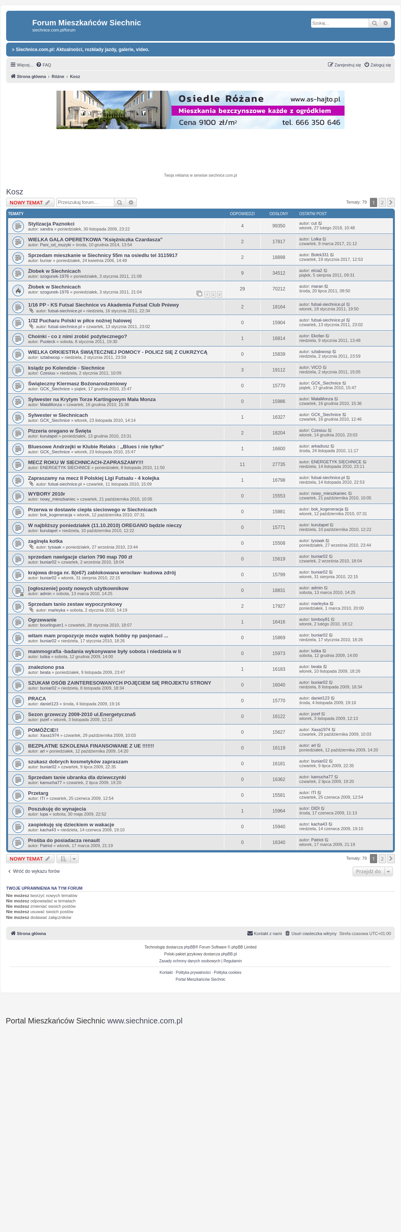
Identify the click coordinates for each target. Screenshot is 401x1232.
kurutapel (48, 436)
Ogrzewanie (42, 620)
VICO (316, 367)
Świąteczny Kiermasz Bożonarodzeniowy (77, 383)
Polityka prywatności (193, 972)
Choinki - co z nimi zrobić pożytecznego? (77, 336)
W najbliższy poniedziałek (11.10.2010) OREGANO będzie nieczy (105, 525)
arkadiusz (320, 446)
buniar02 (48, 562)
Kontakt (166, 972)
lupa (44, 814)
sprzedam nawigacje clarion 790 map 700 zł (80, 557)
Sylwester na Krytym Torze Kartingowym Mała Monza (92, 399)
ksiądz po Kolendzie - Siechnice (66, 368)
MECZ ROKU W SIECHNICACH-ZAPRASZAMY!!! (85, 462)
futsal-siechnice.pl (64, 310)
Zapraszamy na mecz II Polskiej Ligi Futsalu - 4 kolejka (93, 478)
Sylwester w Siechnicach (58, 415)
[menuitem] (43, 65)
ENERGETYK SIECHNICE (65, 467)
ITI (42, 798)
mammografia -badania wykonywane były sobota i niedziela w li (104, 651)
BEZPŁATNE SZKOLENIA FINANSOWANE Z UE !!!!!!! (91, 746)
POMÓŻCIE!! (43, 730)
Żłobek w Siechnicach (54, 271)
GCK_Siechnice (55, 388)
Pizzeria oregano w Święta (59, 431)
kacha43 (48, 829)
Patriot (46, 845)
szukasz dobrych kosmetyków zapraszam (78, 761)
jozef (44, 719)
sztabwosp (50, 357)
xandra (46, 229)
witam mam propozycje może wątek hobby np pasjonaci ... (98, 635)
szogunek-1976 (54, 276)
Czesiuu (47, 373)
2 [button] (382, 202)
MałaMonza (51, 404)
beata (45, 672)
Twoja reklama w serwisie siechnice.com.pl (200, 175)
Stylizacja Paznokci (51, 224)
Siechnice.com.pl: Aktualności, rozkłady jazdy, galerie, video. (80, 49)
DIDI (315, 808)
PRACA (37, 698)
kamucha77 (51, 782)
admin (45, 593)
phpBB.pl (229, 954)
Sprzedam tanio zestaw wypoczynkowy (75, 604)
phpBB (190, 947)
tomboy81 (320, 619)
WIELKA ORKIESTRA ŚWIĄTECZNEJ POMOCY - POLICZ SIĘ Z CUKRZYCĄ (117, 352)
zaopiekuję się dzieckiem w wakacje (71, 824)
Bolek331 (320, 254)
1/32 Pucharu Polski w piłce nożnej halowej (80, 320)
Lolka (316, 239)
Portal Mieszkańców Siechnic (200, 979)
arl (42, 751)
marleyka (56, 610)
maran (317, 286)
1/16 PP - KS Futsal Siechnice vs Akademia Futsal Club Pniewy (103, 305)
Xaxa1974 (49, 735)
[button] (391, 202)
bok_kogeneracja (56, 514)
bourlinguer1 (51, 625)
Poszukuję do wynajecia (57, 809)
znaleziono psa (46, 667)
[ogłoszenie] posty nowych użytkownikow (78, 588)
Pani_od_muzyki (55, 244)
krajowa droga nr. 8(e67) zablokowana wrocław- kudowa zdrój (102, 572)
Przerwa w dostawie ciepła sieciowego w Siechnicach (92, 509)
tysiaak (54, 547)
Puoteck (47, 341)
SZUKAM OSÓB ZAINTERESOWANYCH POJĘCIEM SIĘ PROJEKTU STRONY (119, 683)
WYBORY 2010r (46, 494)
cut (314, 223)
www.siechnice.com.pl (145, 1020)
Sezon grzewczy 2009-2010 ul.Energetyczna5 (82, 714)
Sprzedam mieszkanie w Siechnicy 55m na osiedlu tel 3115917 (102, 255)
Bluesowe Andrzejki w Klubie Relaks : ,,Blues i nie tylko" (96, 446)
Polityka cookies (228, 972)
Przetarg (38, 793)
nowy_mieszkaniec (57, 499)
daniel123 (49, 703)
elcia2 (316, 270)
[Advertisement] (200, 152)
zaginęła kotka (45, 541)
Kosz (14, 191)
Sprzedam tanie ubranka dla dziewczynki (77, 777)
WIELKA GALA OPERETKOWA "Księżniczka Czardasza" (95, 239)
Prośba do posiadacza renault (64, 840)
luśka (45, 656)
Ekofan (317, 335)
